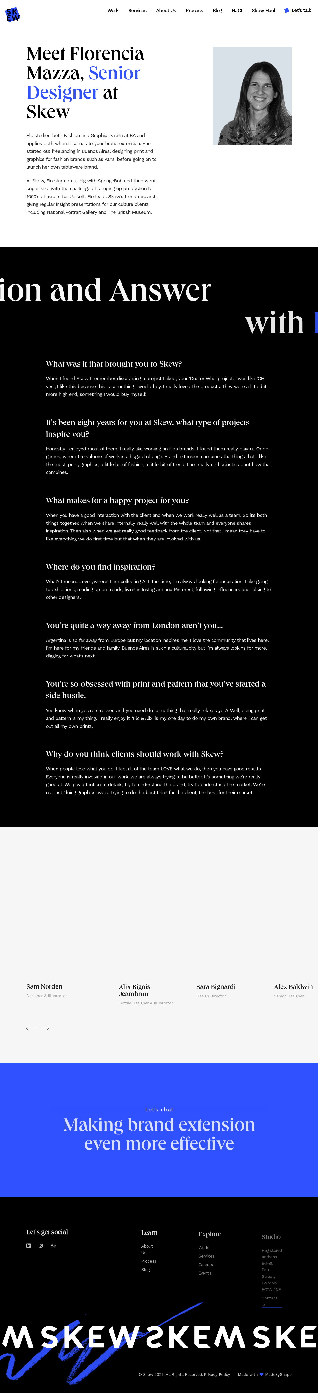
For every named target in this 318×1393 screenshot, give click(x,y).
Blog (217, 11)
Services (137, 11)
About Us (166, 11)
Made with (265, 1374)
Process (194, 11)
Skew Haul (263, 11)
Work (113, 11)
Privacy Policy (217, 1374)
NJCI (237, 11)
